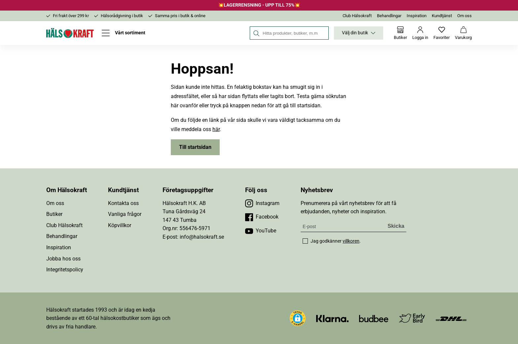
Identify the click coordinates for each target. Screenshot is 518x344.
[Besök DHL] (451, 318)
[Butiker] (400, 33)
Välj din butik (358, 33)
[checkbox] (305, 241)
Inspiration (416, 15)
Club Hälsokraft (357, 15)
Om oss (464, 15)
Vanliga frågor (124, 214)
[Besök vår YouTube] (260, 230)
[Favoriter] (441, 33)
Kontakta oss (123, 203)
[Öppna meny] (123, 33)
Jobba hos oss (63, 259)
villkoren (351, 241)
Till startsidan (195, 147)
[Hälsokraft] (70, 33)
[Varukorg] (463, 33)
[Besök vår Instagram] (262, 203)
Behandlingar (389, 15)
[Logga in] (420, 33)
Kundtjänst (442, 15)
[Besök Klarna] (332, 318)
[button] (298, 318)
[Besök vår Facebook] (261, 217)
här (216, 129)
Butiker (54, 214)
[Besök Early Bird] (412, 318)
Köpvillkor (119, 225)
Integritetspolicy (64, 269)
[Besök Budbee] (373, 318)
